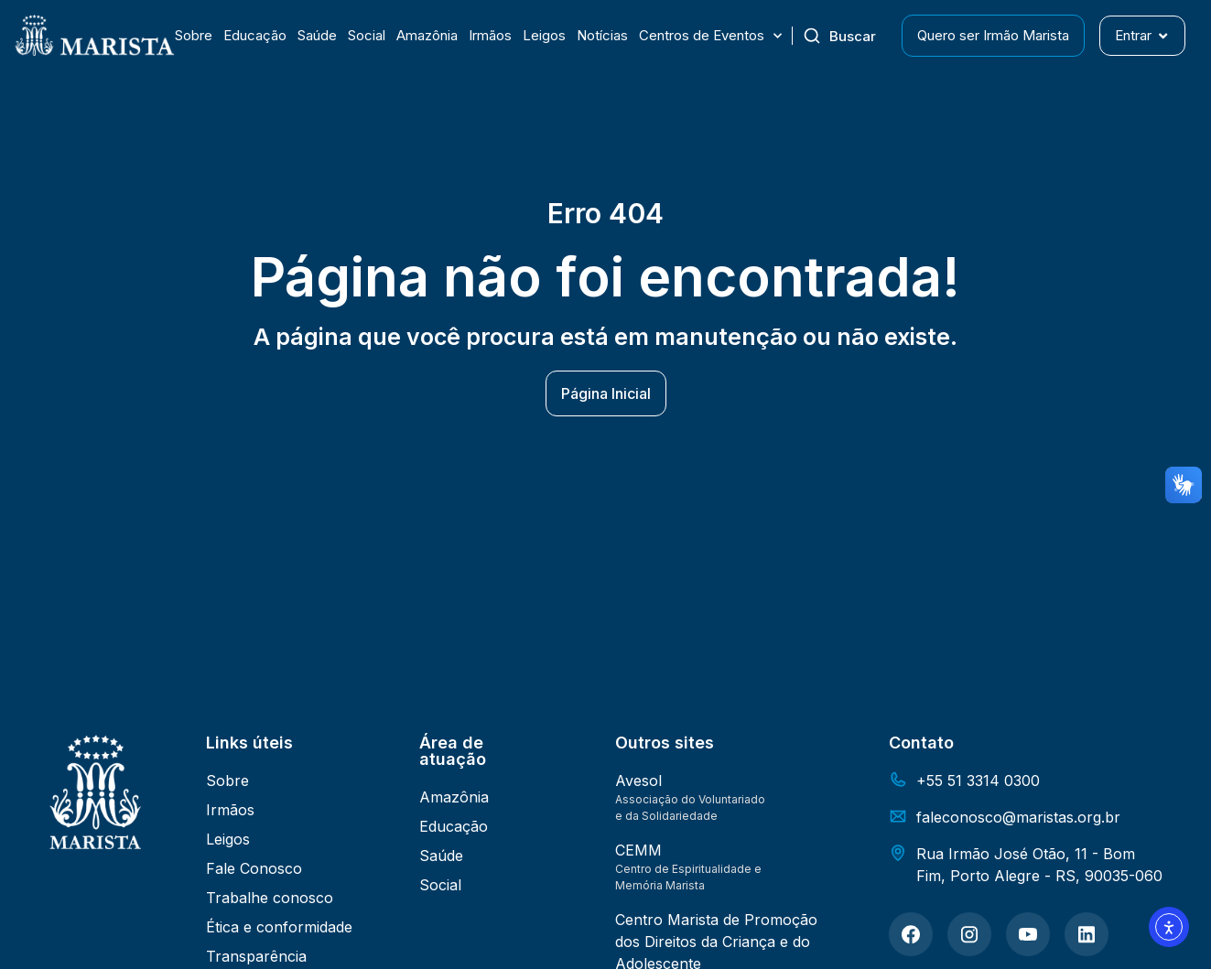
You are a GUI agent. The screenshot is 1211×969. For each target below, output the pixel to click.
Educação (255, 35)
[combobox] (847, 36)
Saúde (317, 35)
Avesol (638, 780)
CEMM (638, 850)
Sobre (193, 35)
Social (366, 35)
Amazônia (427, 35)
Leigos (544, 35)
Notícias (602, 35)
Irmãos (490, 35)
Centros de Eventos (710, 36)
